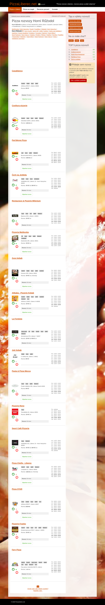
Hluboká (43, 29)
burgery (23, 83)
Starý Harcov (48, 36)
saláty (36, 83)
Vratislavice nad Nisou (18, 38)
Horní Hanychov (51, 29)
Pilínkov (43, 35)
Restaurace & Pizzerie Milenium (26, 201)
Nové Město (51, 33)
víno (28, 298)
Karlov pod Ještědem (55, 31)
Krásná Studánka (23, 33)
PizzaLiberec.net (23, 4)
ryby (31, 213)
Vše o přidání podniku (78, 80)
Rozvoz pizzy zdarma (74, 21)
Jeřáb (41, 31)
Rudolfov (60, 35)
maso (28, 118)
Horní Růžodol (17, 31)
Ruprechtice (16, 36)
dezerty (23, 270)
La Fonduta (17, 319)
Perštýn (38, 35)
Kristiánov (32, 33)
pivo (22, 564)
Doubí (32, 29)
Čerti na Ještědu (19, 175)
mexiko (37, 331)
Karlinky (46, 31)
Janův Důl (35, 31)
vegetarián (36, 178)
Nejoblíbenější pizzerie (75, 24)
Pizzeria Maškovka (20, 232)
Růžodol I (23, 36)
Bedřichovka (15, 29)
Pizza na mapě (28, 9)
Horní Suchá (28, 31)
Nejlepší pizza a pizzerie (75, 28)
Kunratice (39, 33)
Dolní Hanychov (24, 29)
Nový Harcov (25, 35)
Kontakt (55, 9)
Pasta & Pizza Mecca (21, 371)
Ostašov (32, 35)
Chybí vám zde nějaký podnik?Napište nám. (37, 589)
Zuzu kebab (17, 258)
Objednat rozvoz (26, 99)
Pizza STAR (17, 489)
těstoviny (41, 118)
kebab (28, 83)
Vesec (55, 36)
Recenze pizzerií (43, 9)
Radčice (49, 35)
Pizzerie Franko (19, 524)
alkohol (23, 562)
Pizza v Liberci (15, 9)
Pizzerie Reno (18, 406)
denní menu (24, 331)
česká (22, 178)
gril (22, 236)
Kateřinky (15, 33)
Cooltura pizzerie (19, 105)
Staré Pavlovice (39, 36)
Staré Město (30, 36)
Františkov (38, 29)
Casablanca (17, 71)
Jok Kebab (17, 350)
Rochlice (54, 35)
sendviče (42, 270)
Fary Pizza (16, 550)
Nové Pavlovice (16, 35)
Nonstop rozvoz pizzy (74, 31)
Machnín (44, 33)
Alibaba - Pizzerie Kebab (23, 293)
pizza (32, 83)
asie (22, 152)
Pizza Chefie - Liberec (22, 463)
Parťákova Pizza (19, 140)
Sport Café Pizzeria (20, 428)
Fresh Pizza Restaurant (77, 54)
